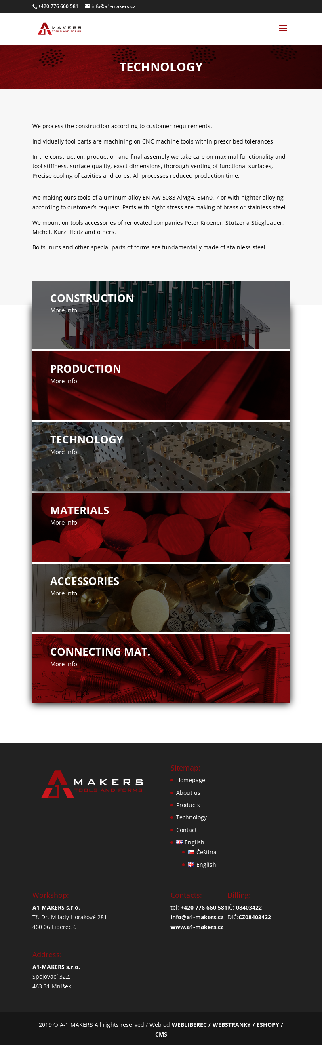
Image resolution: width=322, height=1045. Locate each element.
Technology (191, 817)
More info (63, 310)
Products (188, 805)
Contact (186, 830)
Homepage (190, 780)
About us (188, 792)
